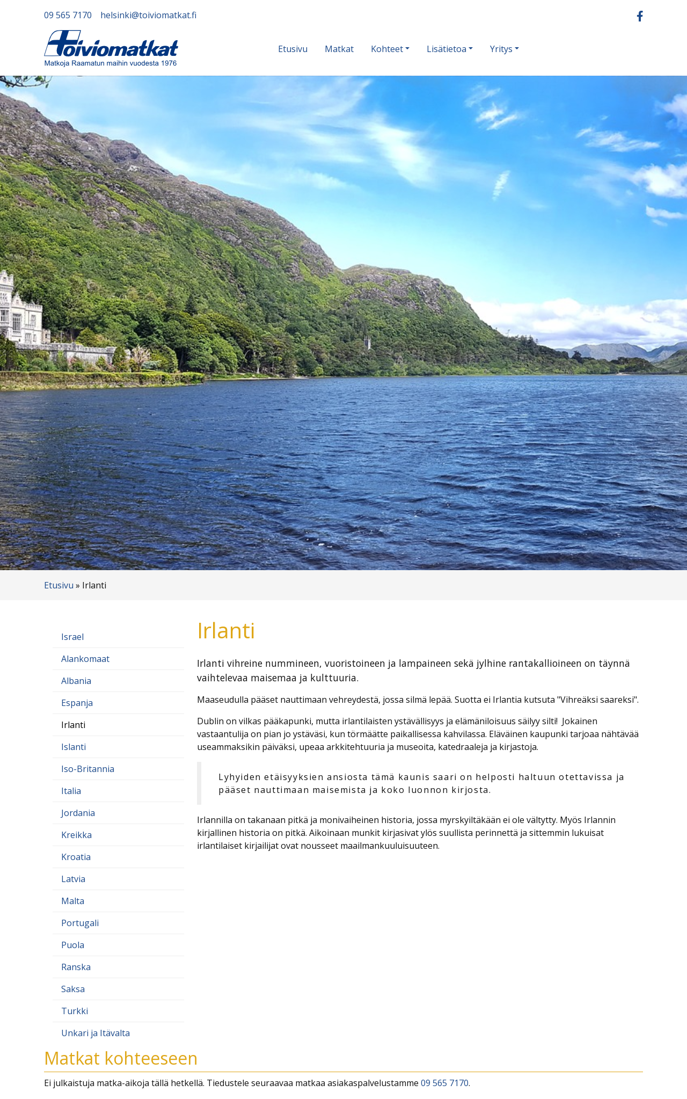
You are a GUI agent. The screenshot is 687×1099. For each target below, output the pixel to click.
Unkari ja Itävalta (95, 1033)
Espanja (77, 703)
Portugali (80, 923)
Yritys (501, 49)
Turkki (74, 1011)
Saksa (73, 989)
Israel (72, 637)
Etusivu (293, 49)
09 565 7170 (68, 15)
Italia (71, 791)
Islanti (73, 747)
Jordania (78, 813)
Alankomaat (85, 659)
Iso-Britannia (87, 769)
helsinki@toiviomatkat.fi (148, 15)
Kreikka (76, 835)
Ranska (76, 967)
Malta (72, 901)
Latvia (73, 879)
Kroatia (76, 857)
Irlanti (73, 725)
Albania (76, 681)
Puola (72, 945)
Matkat (339, 49)
